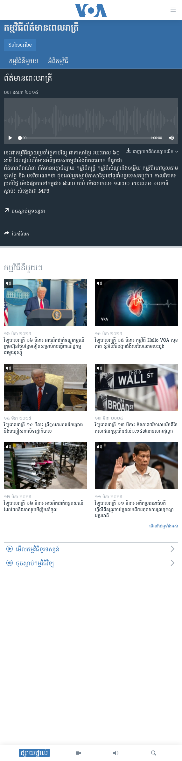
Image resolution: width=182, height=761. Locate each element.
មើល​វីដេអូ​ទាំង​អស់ (163, 526)
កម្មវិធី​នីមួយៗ (23, 61)
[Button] (16, 235)
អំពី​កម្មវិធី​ (58, 61)
